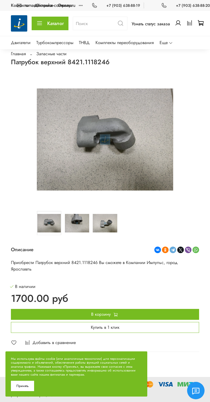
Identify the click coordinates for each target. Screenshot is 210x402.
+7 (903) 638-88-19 (123, 5)
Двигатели (21, 42)
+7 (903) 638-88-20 (193, 5)
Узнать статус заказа (151, 24)
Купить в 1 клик (105, 327)
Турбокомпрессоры (54, 42)
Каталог (50, 23)
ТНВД (84, 42)
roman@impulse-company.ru (50, 5)
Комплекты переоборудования (124, 42)
